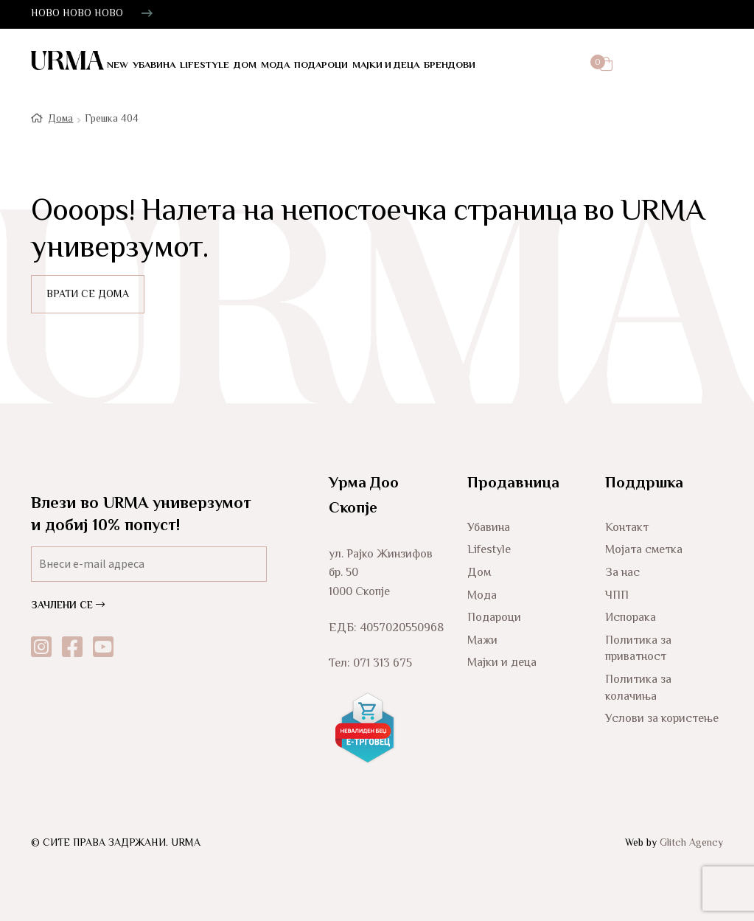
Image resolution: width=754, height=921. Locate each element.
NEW (117, 65)
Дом (245, 65)
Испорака (630, 617)
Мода (275, 65)
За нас (622, 572)
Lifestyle (489, 549)
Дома (60, 118)
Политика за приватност (638, 647)
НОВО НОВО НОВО (77, 14)
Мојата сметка (644, 549)
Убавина (154, 65)
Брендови (449, 65)
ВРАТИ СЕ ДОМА (87, 293)
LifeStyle (204, 65)
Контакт (627, 526)
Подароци (321, 65)
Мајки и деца (385, 65)
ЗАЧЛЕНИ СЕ (68, 605)
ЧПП (617, 594)
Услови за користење (662, 718)
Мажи (482, 639)
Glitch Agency (691, 841)
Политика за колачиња (638, 687)
